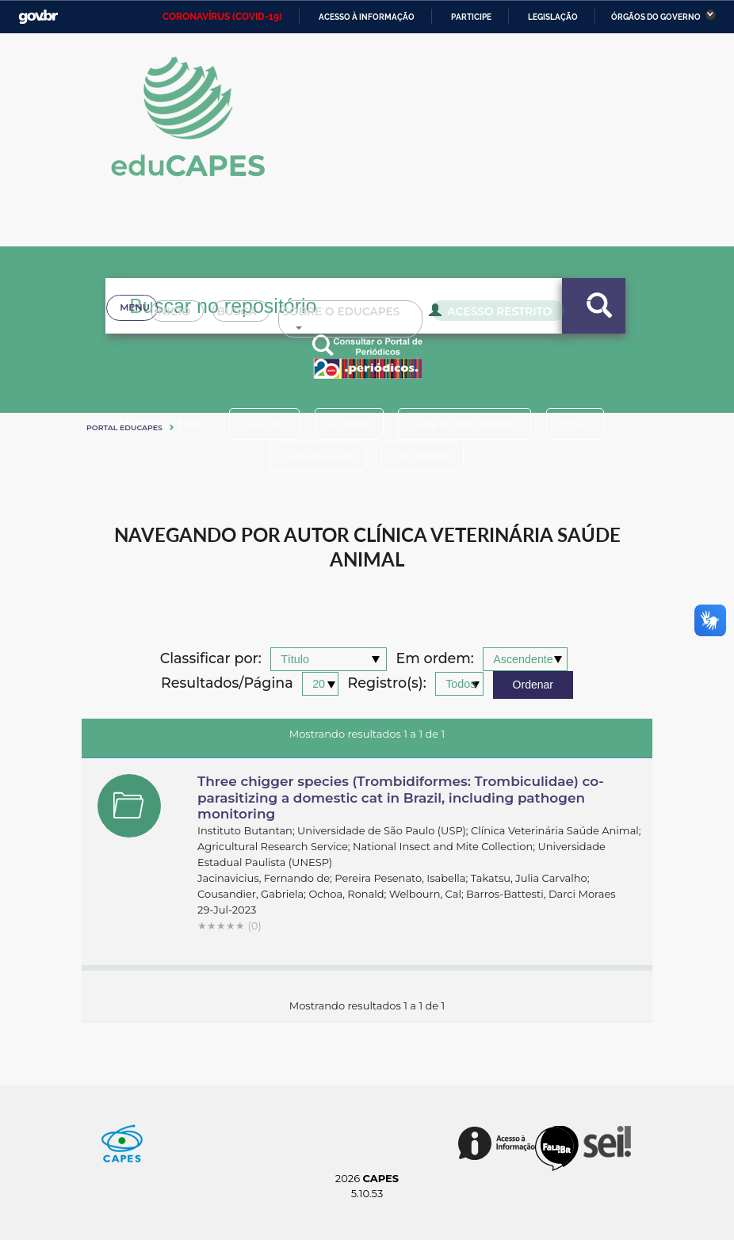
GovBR (38, 17)
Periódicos (425, 455)
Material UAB (316, 455)
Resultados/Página (227, 683)
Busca (214, 332)
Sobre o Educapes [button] (332, 332)
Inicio (141, 332)
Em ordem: (435, 658)
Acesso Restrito (470, 331)
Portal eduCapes (124, 427)
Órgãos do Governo (656, 17)
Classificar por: (211, 658)
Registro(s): (387, 683)
